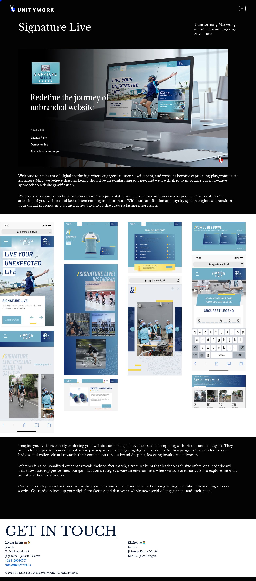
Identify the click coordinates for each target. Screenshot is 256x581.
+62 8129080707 (15, 560)
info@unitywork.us (18, 565)
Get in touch (61, 531)
